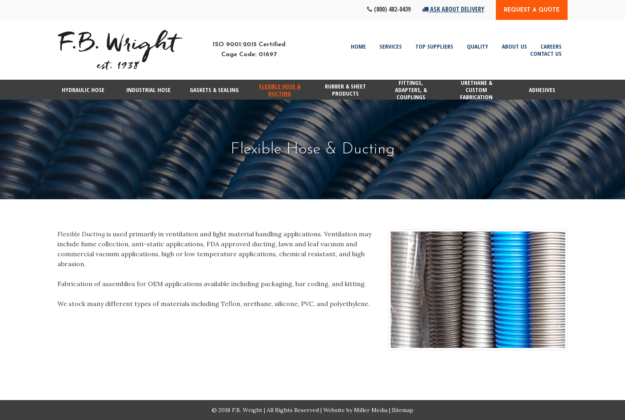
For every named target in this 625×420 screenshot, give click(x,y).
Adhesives (542, 90)
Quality (477, 46)
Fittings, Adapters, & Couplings (411, 90)
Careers (551, 46)
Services (390, 46)
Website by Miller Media (355, 410)
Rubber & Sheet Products (345, 89)
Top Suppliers (434, 46)
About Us (514, 46)
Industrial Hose (148, 90)
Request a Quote (532, 10)
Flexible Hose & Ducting (280, 89)
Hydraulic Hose (83, 90)
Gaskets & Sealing (214, 90)
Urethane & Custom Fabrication (476, 90)
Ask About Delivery (453, 9)
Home (358, 46)
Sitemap (402, 410)
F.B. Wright (247, 410)
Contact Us (546, 53)
